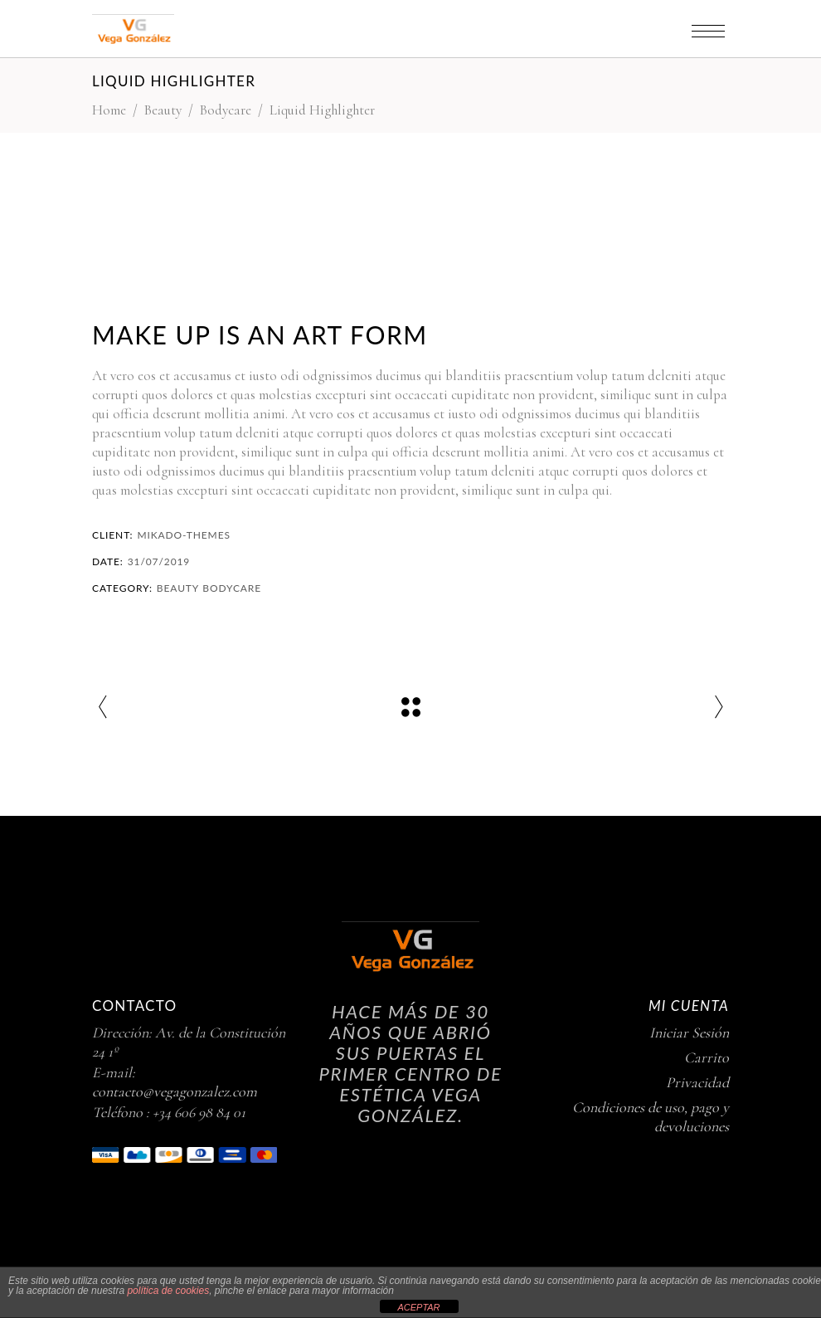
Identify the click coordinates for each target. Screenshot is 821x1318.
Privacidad (697, 1082)
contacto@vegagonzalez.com (174, 1091)
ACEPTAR (418, 1307)
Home (109, 110)
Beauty (163, 110)
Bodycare (225, 110)
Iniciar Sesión (689, 1032)
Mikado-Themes (184, 535)
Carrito (706, 1057)
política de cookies (168, 1290)
